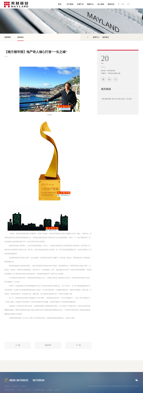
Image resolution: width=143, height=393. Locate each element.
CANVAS (28, 390)
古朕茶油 (19, 390)
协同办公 (57, 390)
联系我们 (23, 386)
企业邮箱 (49, 390)
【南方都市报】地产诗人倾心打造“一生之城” (116, 99)
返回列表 (48, 345)
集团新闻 (7, 37)
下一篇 (78, 345)
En (123, 4)
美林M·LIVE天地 (9, 390)
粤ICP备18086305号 (115, 386)
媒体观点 (20, 38)
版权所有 (7, 386)
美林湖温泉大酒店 (38, 390)
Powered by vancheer (130, 386)
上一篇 (17, 345)
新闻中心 (96, 37)
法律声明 (15, 386)
